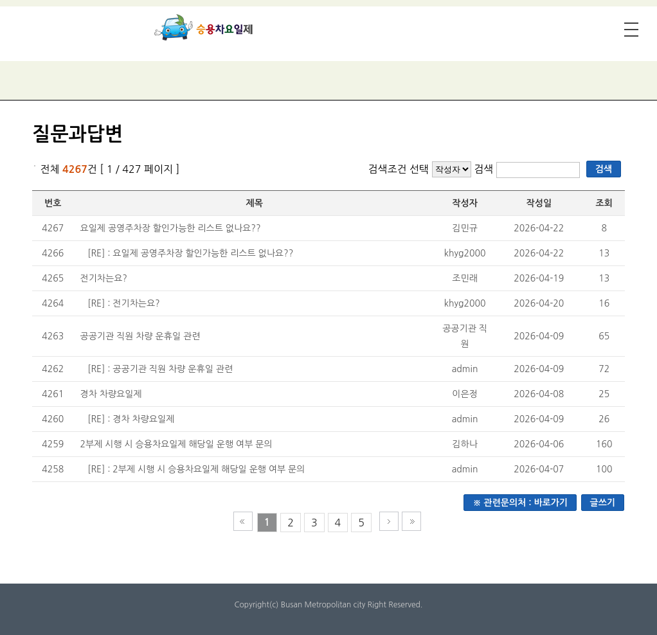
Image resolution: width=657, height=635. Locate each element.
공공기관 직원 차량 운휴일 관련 (140, 336)
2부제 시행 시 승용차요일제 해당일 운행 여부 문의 (176, 444)
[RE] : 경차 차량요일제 (130, 419)
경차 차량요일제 (111, 393)
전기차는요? (103, 278)
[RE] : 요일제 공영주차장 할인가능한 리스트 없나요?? (190, 253)
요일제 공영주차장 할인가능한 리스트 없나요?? (170, 228)
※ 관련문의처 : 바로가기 (520, 502)
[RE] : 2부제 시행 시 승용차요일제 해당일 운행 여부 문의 (196, 469)
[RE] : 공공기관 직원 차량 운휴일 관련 (160, 368)
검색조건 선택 (398, 169)
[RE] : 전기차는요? (123, 303)
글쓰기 (602, 502)
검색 (485, 169)
